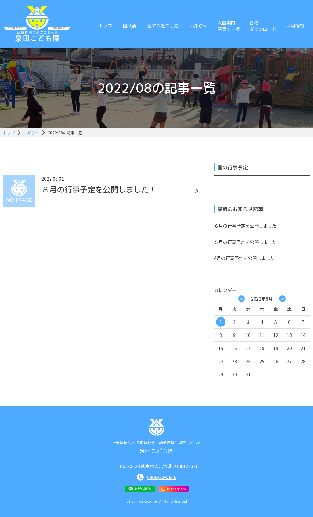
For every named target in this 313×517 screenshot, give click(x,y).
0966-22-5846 (161, 477)
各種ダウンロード (262, 25)
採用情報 (295, 25)
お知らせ (198, 25)
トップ (105, 25)
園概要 (129, 25)
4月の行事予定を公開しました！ (246, 258)
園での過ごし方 (163, 25)
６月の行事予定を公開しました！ (247, 226)
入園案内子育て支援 (229, 25)
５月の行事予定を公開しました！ (247, 242)
